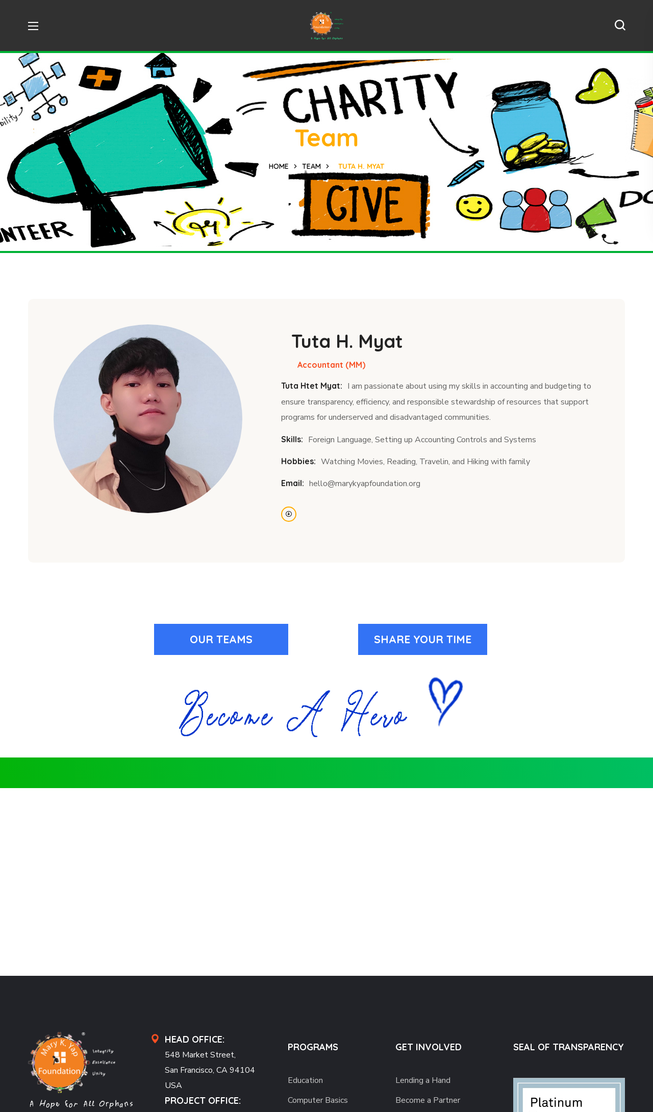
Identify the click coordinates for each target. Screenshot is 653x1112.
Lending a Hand (422, 1080)
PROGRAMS (313, 1047)
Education (305, 1080)
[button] (620, 25)
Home (279, 166)
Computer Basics (318, 1100)
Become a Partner (427, 1100)
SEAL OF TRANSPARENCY (568, 1047)
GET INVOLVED (428, 1047)
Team (311, 166)
